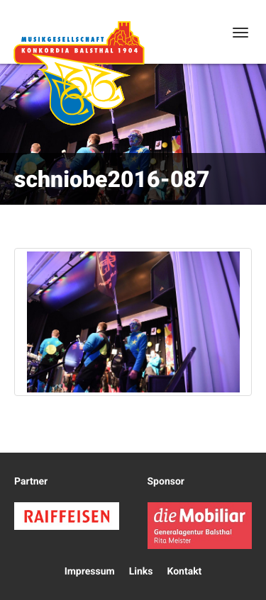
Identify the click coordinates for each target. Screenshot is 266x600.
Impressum (90, 571)
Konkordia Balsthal (79, 73)
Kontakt (184, 571)
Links (141, 571)
